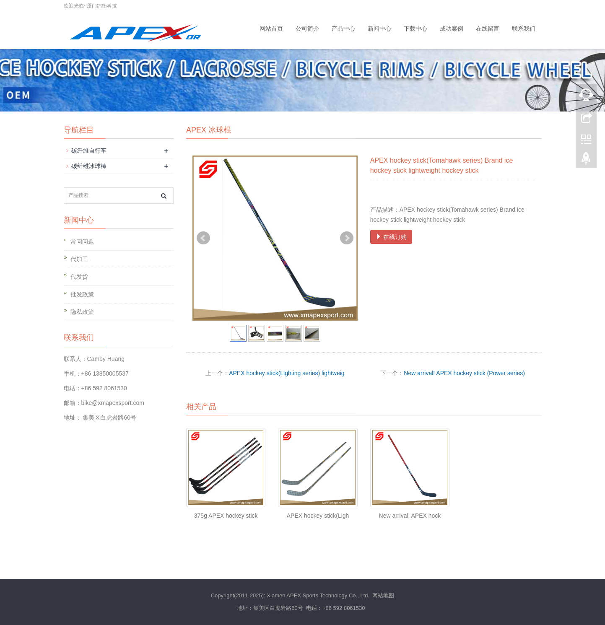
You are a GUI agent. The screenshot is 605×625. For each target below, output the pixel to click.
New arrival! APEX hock (410, 515)
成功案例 (451, 28)
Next (346, 238)
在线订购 (391, 236)
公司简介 (307, 28)
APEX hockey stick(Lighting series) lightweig (286, 373)
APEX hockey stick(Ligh (318, 515)
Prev (203, 238)
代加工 (79, 259)
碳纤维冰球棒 (88, 166)
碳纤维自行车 (88, 150)
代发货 (79, 276)
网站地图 (383, 595)
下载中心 (415, 28)
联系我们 (523, 28)
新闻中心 (379, 28)
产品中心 (343, 28)
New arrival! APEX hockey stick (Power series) (464, 373)
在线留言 (487, 28)
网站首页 (271, 28)
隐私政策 (82, 312)
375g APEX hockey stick (226, 515)
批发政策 (82, 294)
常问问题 (82, 241)
